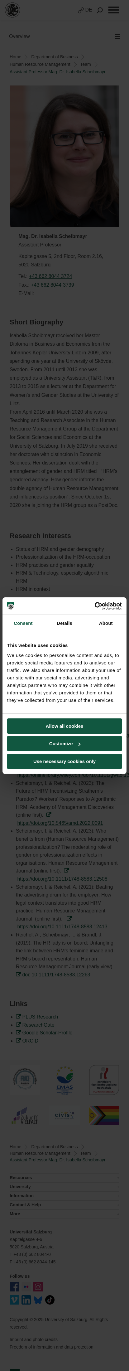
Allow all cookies (65, 726)
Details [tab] (64, 623)
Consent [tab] (23, 623)
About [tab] (106, 623)
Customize (64, 743)
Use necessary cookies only (64, 761)
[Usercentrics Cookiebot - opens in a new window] (94, 606)
